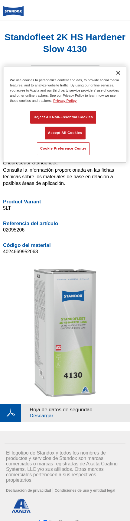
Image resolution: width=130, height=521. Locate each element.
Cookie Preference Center (63, 148)
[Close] (118, 72)
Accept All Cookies (65, 132)
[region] (65, 114)
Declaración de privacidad (28, 490)
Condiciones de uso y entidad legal (84, 490)
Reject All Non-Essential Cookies (63, 117)
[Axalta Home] (13, 14)
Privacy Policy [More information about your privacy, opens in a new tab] (64, 100)
